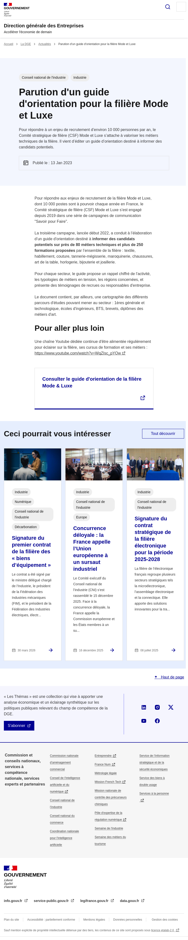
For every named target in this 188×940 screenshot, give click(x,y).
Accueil (8, 44)
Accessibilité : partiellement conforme (51, 919)
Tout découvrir (163, 433)
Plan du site (11, 919)
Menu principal (181, 7)
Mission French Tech (108, 782)
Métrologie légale (106, 773)
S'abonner (16, 726)
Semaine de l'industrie (109, 828)
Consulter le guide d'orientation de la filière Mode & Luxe (91, 382)
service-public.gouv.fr (52, 901)
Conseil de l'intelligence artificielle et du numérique (65, 784)
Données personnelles (127, 919)
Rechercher (168, 7)
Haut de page (172, 677)
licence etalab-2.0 (163, 930)
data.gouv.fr (130, 901)
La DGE (26, 44)
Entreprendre (103, 755)
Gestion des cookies (165, 919)
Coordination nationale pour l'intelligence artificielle (64, 838)
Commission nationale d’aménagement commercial (64, 762)
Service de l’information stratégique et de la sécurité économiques (154, 762)
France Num (103, 764)
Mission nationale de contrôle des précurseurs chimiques (111, 797)
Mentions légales (94, 919)
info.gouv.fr (13, 901)
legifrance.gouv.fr (94, 901)
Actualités (44, 44)
